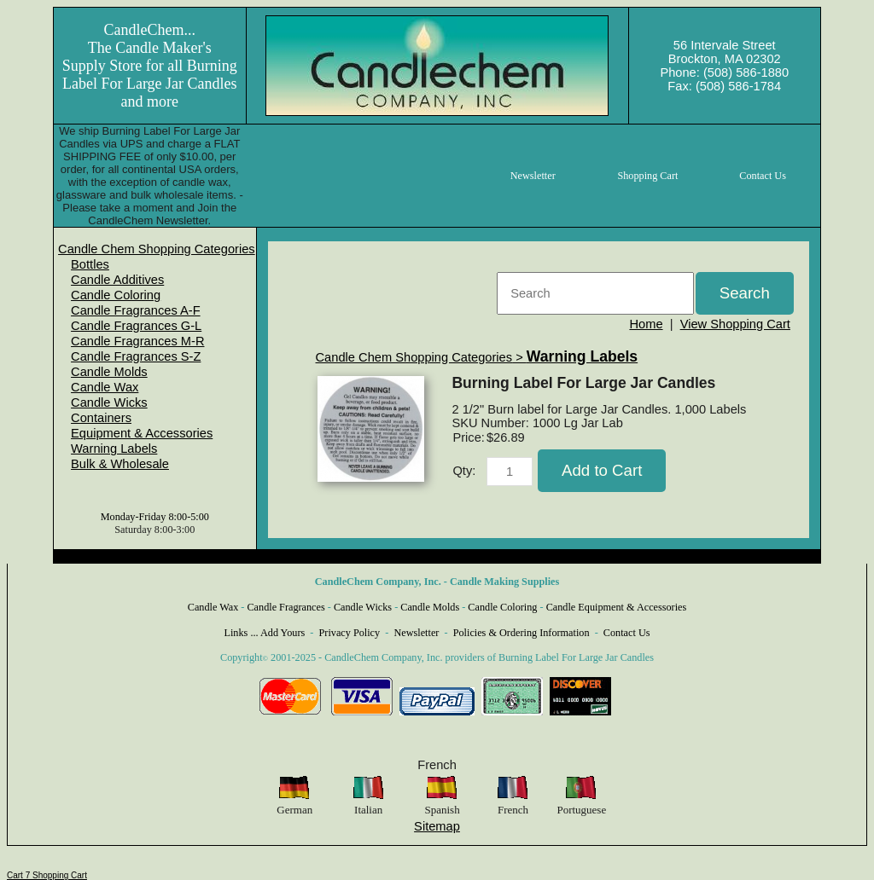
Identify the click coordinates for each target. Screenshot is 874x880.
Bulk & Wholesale (120, 464)
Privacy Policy (350, 633)
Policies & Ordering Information (521, 633)
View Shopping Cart (735, 324)
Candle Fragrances (285, 607)
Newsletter (416, 633)
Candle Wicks (109, 402)
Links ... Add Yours (265, 633)
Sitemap (437, 826)
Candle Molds (109, 372)
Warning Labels (114, 448)
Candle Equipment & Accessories (616, 607)
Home (645, 324)
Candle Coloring (115, 295)
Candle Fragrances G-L (136, 326)
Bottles (90, 264)
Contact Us (626, 633)
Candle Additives (117, 280)
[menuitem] (156, 249)
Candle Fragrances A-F (136, 310)
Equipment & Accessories (142, 433)
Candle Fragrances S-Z (136, 356)
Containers (101, 418)
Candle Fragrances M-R (137, 341)
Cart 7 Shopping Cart (47, 875)
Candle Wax (104, 387)
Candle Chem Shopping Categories (156, 249)
